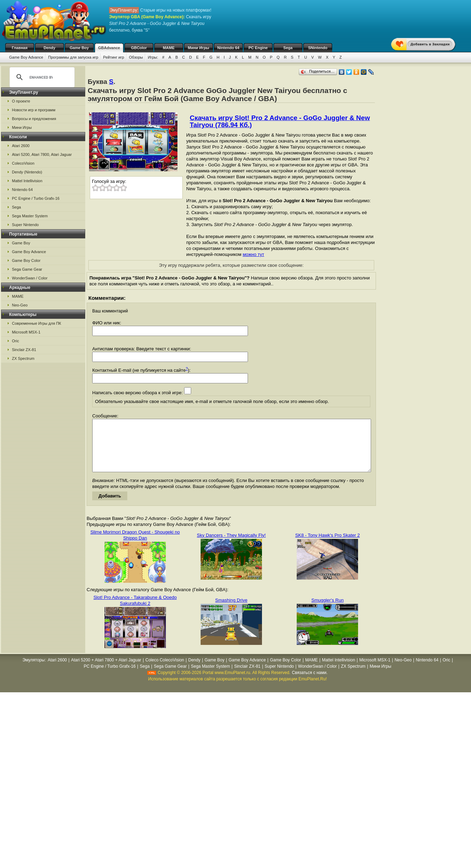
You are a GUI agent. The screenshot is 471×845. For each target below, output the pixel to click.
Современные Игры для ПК (36, 323)
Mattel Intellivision (27, 181)
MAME (169, 48)
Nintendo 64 (228, 48)
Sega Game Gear (27, 269)
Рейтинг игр (113, 57)
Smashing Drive (231, 610)
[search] (41, 77)
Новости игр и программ (33, 110)
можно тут (253, 254)
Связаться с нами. (310, 683)
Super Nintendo (25, 225)
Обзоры (136, 57)
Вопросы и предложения (34, 119)
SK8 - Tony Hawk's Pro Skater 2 (327, 545)
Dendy (49, 48)
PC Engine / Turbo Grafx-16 (36, 198)
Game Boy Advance (26, 57)
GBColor (139, 48)
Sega (287, 48)
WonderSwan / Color (29, 278)
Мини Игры (198, 48)
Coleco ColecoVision (164, 670)
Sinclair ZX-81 (24, 350)
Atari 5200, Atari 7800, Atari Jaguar (42, 154)
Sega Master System (30, 216)
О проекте (21, 101)
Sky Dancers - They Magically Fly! (231, 545)
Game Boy (79, 48)
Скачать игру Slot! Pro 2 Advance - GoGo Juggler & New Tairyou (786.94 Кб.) (280, 121)
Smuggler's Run (327, 610)
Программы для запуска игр (73, 57)
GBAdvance (109, 48)
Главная (20, 48)
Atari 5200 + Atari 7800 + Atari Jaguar (106, 670)
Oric (15, 341)
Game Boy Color (26, 260)
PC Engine (258, 48)
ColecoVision (23, 163)
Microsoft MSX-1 (26, 332)
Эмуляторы (33, 670)
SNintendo (318, 48)
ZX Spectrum (23, 358)
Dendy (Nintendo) (27, 172)
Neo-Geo (20, 305)
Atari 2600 (20, 146)
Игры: (153, 57)
